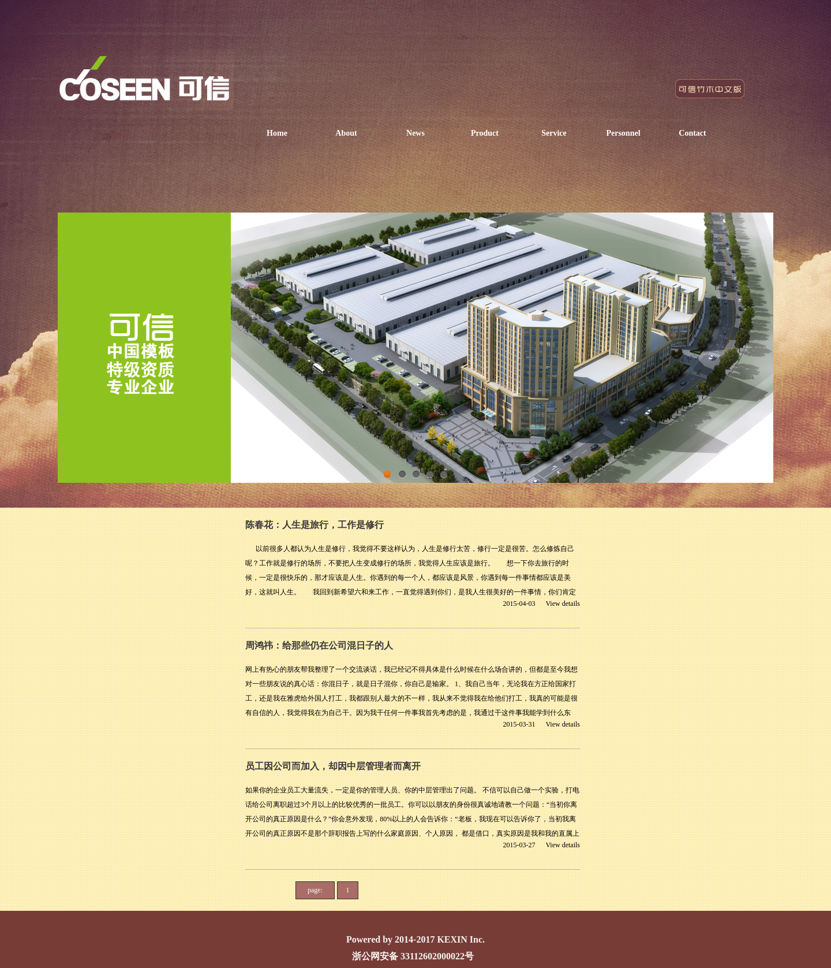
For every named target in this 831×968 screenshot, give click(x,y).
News (415, 133)
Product (485, 133)
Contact (692, 133)
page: (315, 890)
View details (562, 604)
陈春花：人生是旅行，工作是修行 (314, 525)
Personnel (623, 133)
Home (277, 133)
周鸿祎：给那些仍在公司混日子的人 (319, 645)
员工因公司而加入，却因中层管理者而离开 (333, 766)
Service (554, 133)
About (346, 133)
